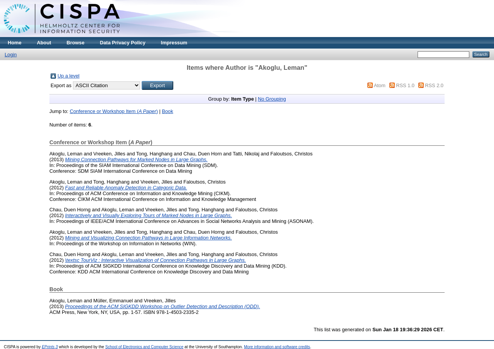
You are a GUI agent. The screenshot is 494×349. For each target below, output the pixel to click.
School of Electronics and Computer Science (144, 347)
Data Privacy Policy (122, 43)
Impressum (174, 43)
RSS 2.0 (434, 85)
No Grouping (272, 99)
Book (167, 111)
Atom (380, 85)
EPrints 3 (50, 347)
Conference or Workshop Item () (114, 111)
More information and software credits (277, 347)
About (44, 43)
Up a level (69, 76)
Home (15, 43)
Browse (76, 43)
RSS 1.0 (405, 85)
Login (11, 54)
